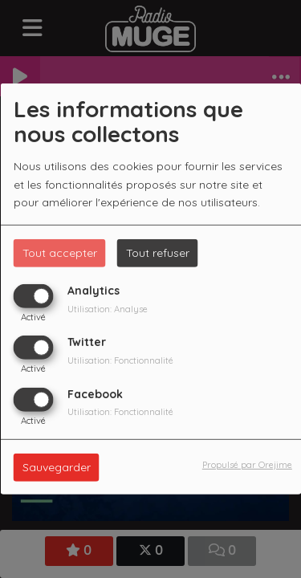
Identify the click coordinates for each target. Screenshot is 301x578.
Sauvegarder (56, 466)
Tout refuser (157, 253)
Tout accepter (59, 253)
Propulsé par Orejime (247, 464)
